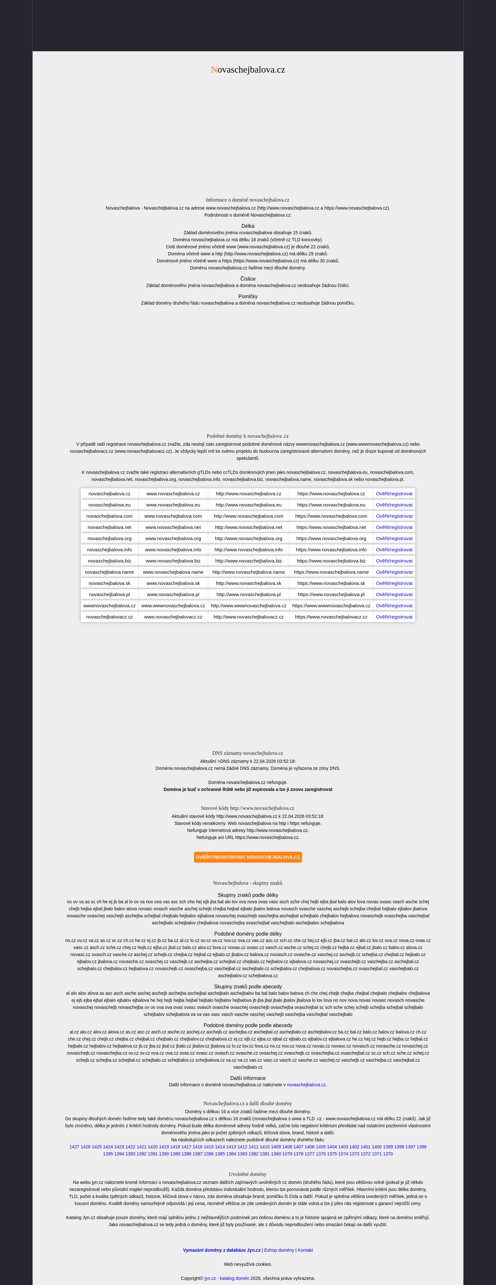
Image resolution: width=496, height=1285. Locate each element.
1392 (141, 1153)
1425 (97, 1146)
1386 (209, 1153)
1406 (309, 1146)
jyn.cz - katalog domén (227, 1278)
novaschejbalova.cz (306, 1084)
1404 (332, 1146)
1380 (276, 1153)
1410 (265, 1146)
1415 (209, 1146)
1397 (410, 1146)
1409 (276, 1146)
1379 (287, 1153)
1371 (377, 1153)
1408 (287, 1146)
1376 (321, 1153)
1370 (388, 1153)
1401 (365, 1146)
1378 (298, 1153)
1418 (175, 1146)
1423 (119, 1146)
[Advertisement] (248, 135)
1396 (422, 1146)
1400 (377, 1146)
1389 (175, 1153)
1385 (220, 1153)
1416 (198, 1146)
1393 (130, 1153)
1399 (388, 1146)
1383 (242, 1153)
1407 (298, 1146)
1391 (153, 1153)
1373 (354, 1153)
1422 (130, 1146)
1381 (265, 1153)
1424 (108, 1146)
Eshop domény (279, 1250)
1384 (231, 1153)
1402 (354, 1146)
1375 (332, 1153)
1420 (153, 1146)
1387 (198, 1153)
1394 (119, 1153)
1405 (321, 1146)
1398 (399, 1146)
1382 (254, 1153)
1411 (254, 1146)
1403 (343, 1146)
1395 (108, 1153)
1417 (186, 1146)
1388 (186, 1153)
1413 (231, 1146)
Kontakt (305, 1250)
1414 (220, 1146)
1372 (365, 1153)
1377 (309, 1153)
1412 (242, 1146)
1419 (164, 1146)
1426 (85, 1146)
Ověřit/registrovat (394, 493)
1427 (74, 1146)
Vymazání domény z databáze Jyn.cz (222, 1250)
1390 (164, 1153)
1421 (141, 1146)
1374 (343, 1153)
